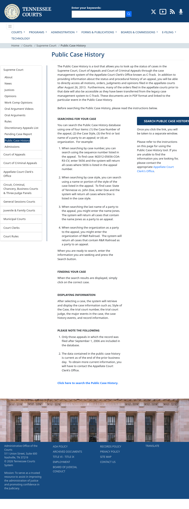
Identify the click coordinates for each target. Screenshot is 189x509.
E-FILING (168, 32)
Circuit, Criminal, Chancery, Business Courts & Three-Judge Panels (20, 189)
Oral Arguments (15, 115)
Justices (9, 90)
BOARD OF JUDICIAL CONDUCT (65, 469)
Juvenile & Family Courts (19, 210)
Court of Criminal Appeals (20, 163)
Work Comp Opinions (18, 102)
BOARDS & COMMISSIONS (138, 32)
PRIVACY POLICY (110, 451)
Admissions (12, 147)
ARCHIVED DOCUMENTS (67, 451)
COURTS (17, 32)
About (8, 77)
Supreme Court (47, 45)
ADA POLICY (60, 446)
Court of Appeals (14, 154)
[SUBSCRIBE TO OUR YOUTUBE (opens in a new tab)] (163, 11)
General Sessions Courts (19, 201)
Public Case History (17, 140)
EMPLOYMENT (61, 462)
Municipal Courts (14, 219)
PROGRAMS (37, 32)
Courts (27, 45)
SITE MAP (106, 457)
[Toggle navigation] (10, 26)
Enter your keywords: (86, 8)
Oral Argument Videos (19, 109)
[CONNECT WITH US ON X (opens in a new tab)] (153, 11)
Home (15, 45)
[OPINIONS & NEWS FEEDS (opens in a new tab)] (172, 11)
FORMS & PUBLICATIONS (98, 32)
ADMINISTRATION (63, 32)
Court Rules (11, 236)
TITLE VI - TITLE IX (63, 457)
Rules (8, 121)
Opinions (10, 96)
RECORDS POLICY (110, 446)
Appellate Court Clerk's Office (18, 174)
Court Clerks (11, 228)
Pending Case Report (18, 134)
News (8, 83)
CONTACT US (108, 462)
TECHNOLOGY (20, 38)
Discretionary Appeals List (21, 128)
